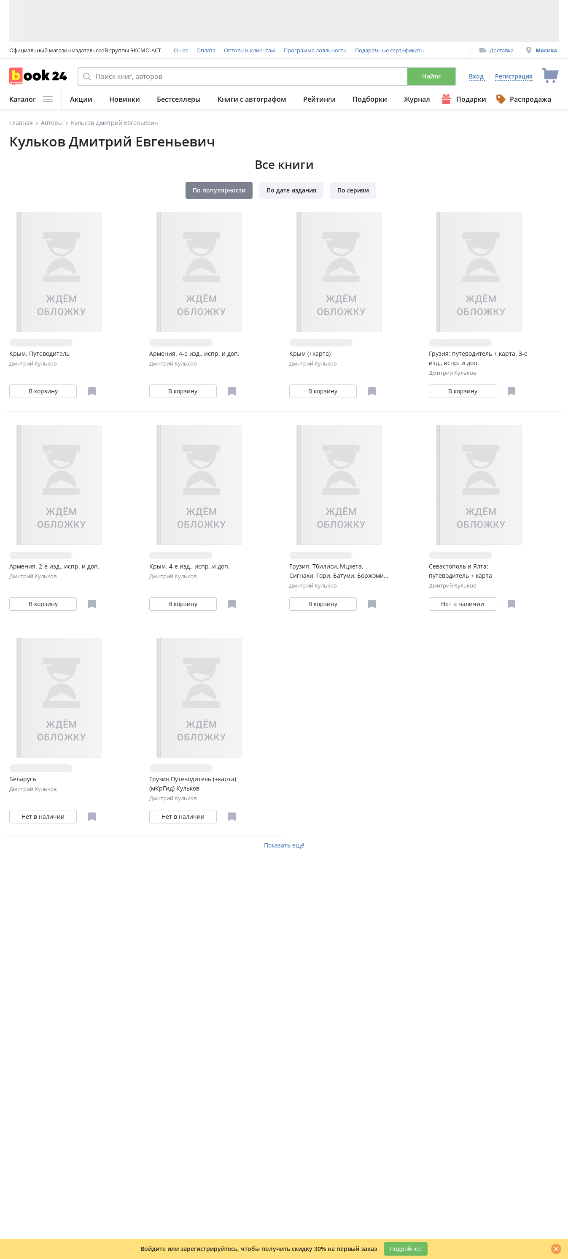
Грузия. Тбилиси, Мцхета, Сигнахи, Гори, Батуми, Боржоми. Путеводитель (337, 571)
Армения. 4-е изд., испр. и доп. (194, 353)
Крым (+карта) (310, 353)
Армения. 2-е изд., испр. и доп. (54, 566)
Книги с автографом (252, 99)
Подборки (370, 99)
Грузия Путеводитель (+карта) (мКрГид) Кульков (192, 783)
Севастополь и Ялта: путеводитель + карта (460, 570)
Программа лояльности (315, 50)
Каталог (31, 99)
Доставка (496, 50)
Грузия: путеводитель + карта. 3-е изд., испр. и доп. (478, 358)
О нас (181, 50)
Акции (81, 99)
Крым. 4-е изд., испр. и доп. (189, 566)
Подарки (462, 99)
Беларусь (22, 779)
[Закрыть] (556, 1249)
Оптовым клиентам (249, 50)
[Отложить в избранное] (92, 391)
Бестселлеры (179, 99)
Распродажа (523, 99)
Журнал (417, 99)
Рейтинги (319, 99)
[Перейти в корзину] (550, 76)
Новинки (124, 99)
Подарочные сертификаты (390, 50)
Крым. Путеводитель (39, 353)
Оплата (206, 50)
